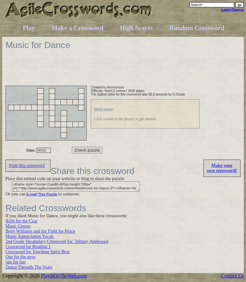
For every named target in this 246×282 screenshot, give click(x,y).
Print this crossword (27, 165)
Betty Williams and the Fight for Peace (40, 231)
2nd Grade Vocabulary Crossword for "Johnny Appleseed (56, 241)
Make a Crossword (77, 27)
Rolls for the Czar (21, 221)
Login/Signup (232, 10)
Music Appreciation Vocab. (29, 236)
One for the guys (20, 256)
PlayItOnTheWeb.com (64, 275)
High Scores (136, 27)
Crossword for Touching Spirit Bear (37, 251)
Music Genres (17, 226)
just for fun (15, 262)
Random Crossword (196, 27)
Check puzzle (87, 150)
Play (29, 27)
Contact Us (232, 275)
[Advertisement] (122, 71)
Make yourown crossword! (222, 168)
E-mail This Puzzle (42, 194)
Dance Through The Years (28, 267)
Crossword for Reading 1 (28, 246)
